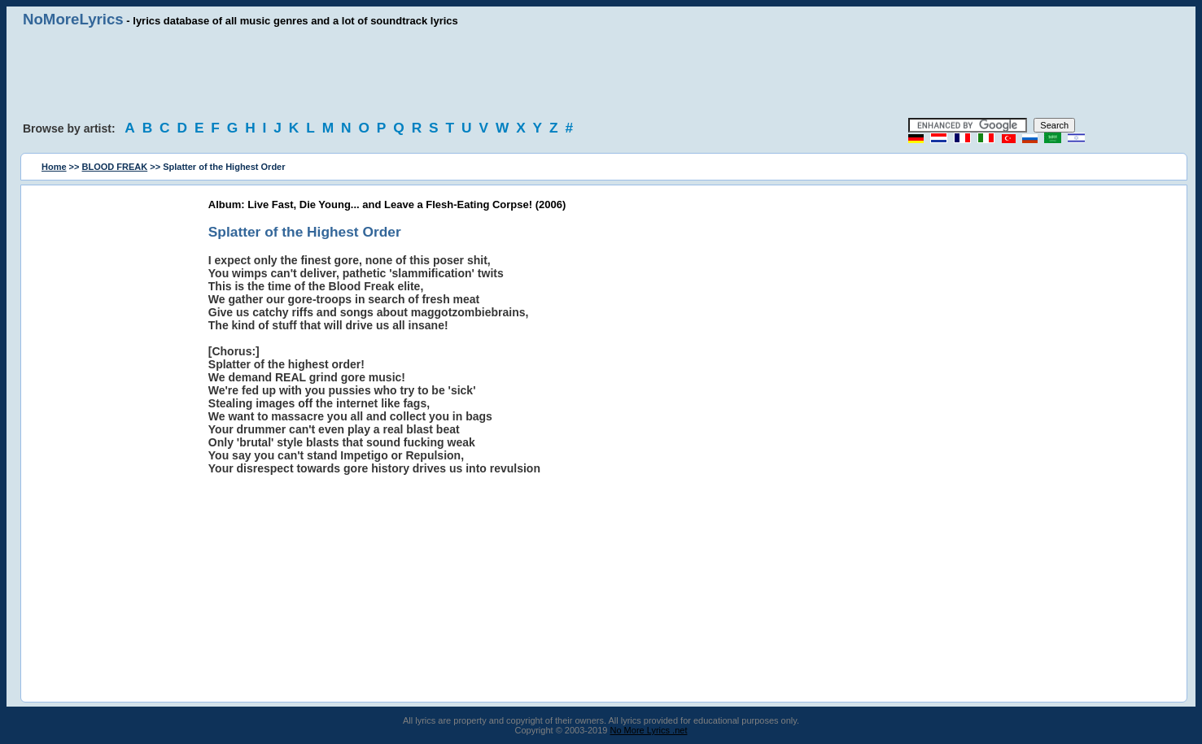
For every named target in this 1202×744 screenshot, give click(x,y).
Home (54, 167)
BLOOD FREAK (115, 167)
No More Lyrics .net (649, 730)
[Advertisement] (601, 73)
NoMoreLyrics (73, 19)
